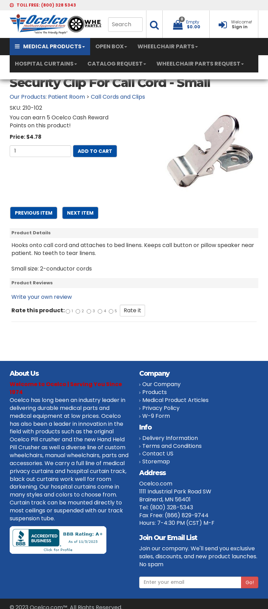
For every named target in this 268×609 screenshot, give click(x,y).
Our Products (28, 97)
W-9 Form (156, 416)
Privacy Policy (161, 408)
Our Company (161, 384)
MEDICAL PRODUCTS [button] (50, 46)
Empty (192, 22)
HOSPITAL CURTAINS (46, 64)
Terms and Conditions (172, 446)
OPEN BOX (111, 46)
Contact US (157, 454)
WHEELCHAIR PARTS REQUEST (200, 64)
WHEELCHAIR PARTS (167, 46)
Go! (250, 582)
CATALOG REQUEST (116, 64)
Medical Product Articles (175, 400)
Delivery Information (170, 438)
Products (154, 392)
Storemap (156, 461)
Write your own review (41, 297)
